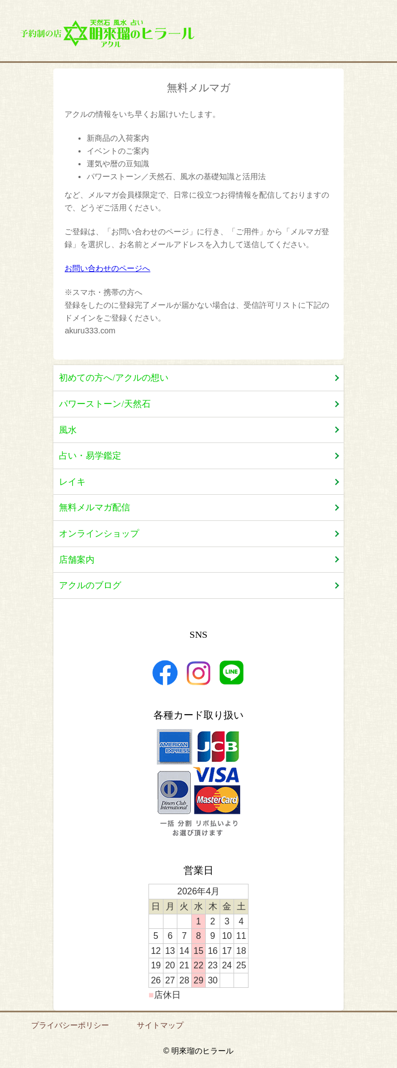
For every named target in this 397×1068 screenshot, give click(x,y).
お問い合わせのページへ (107, 268)
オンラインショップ (99, 533)
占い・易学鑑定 (90, 455)
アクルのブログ (90, 585)
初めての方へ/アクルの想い (113, 377)
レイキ (72, 481)
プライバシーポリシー (70, 1025)
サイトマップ (160, 1025)
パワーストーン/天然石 (104, 404)
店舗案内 (292, 35)
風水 (68, 430)
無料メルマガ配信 (94, 507)
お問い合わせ (351, 35)
